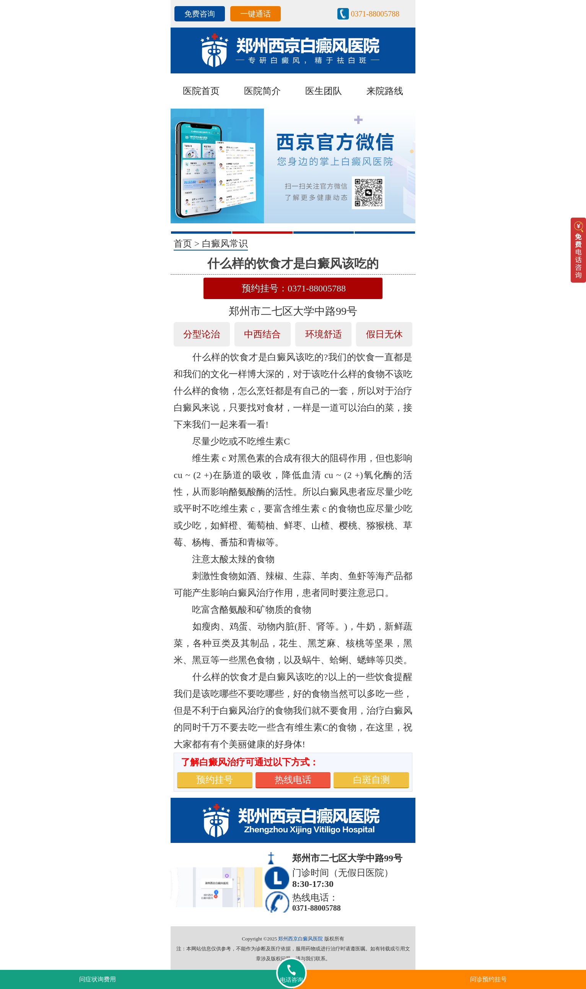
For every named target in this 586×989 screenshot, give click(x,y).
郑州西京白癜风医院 (300, 939)
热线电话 (293, 780)
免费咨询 (199, 14)
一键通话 (255, 14)
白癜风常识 (225, 244)
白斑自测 (371, 780)
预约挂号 (214, 780)
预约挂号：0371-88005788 (294, 288)
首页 (183, 244)
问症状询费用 (97, 979)
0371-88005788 (375, 14)
